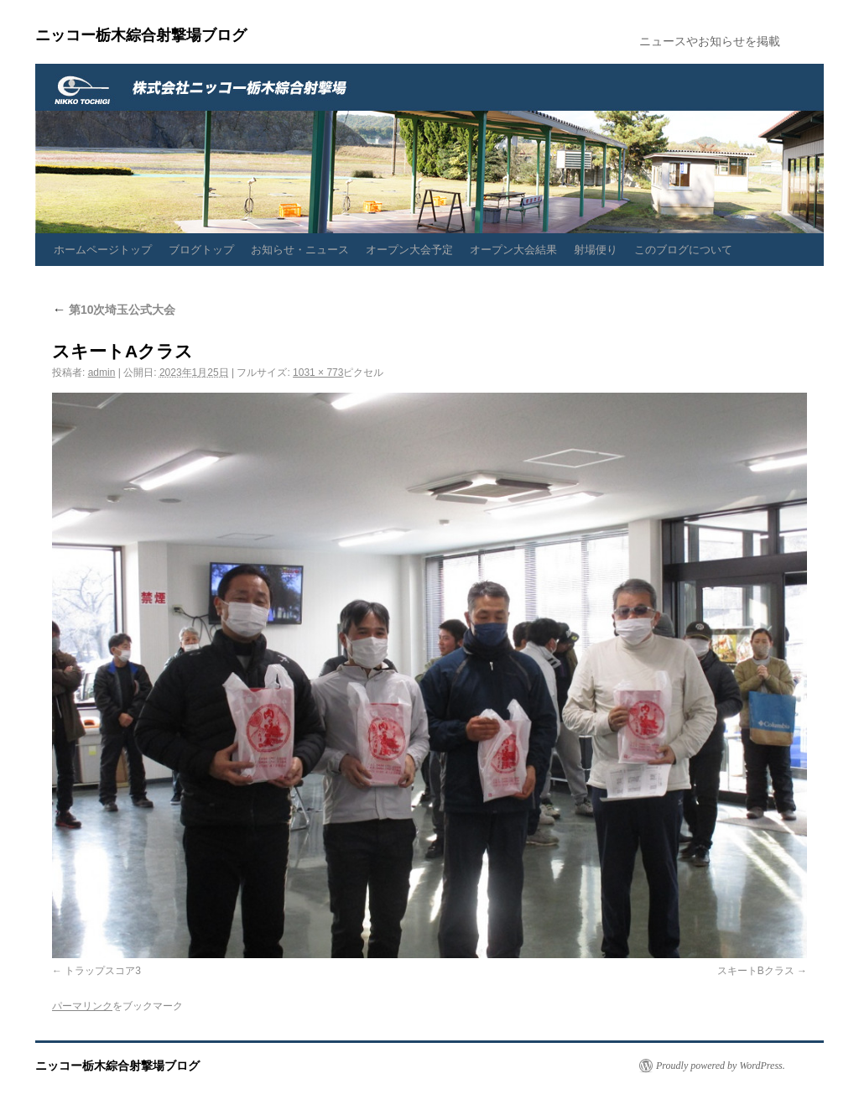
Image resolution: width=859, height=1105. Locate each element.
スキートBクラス (755, 971)
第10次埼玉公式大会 (113, 309)
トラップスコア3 (103, 971)
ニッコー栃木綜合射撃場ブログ (141, 35)
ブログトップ (201, 249)
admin (102, 372)
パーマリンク (82, 1006)
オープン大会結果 (513, 249)
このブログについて (683, 249)
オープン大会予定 (409, 249)
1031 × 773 (318, 372)
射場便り (595, 249)
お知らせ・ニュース (300, 249)
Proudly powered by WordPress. (720, 1065)
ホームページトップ (103, 249)
